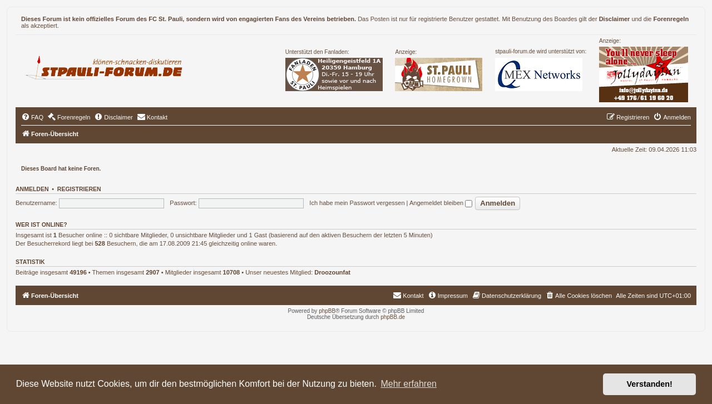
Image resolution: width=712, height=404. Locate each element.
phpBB (327, 311)
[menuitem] (32, 117)
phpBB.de (392, 317)
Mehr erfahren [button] (408, 383)
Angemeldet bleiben (440, 202)
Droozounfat (332, 272)
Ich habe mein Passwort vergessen (356, 202)
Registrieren (79, 189)
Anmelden (32, 189)
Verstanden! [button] (650, 384)
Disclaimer (614, 19)
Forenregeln (671, 19)
